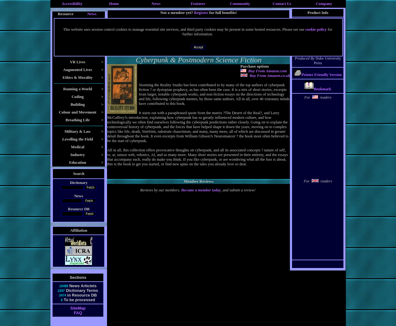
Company (324, 4)
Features (198, 4)
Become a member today (201, 190)
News (156, 4)
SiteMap (77, 308)
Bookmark (317, 89)
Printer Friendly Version (321, 75)
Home (114, 4)
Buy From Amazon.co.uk (269, 76)
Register (201, 12)
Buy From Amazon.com (267, 71)
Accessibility (72, 4)
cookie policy (316, 29)
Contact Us (282, 4)
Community (240, 4)
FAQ (78, 312)
